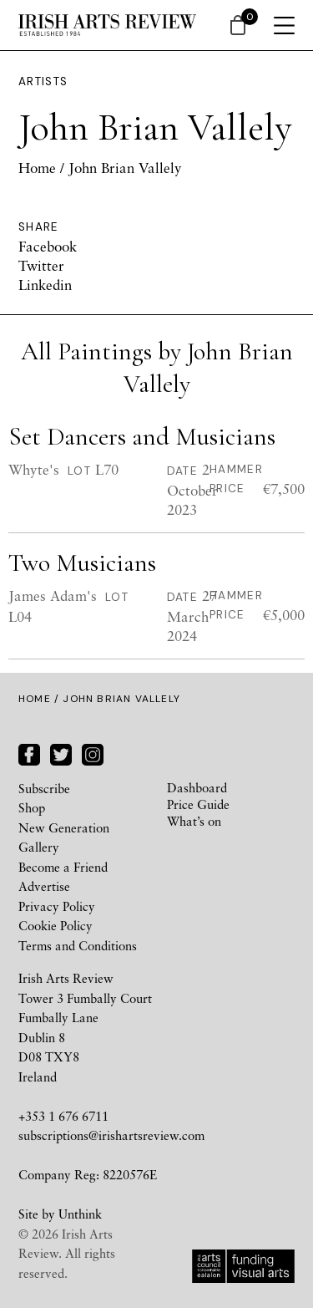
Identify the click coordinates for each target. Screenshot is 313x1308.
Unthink (80, 1213)
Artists (43, 81)
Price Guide (198, 804)
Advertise (44, 885)
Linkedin (45, 284)
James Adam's (52, 595)
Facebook (47, 246)
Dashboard (197, 787)
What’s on (194, 820)
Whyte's (33, 469)
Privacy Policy (56, 906)
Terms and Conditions (77, 945)
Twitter (41, 265)
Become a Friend (63, 866)
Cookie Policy (55, 925)
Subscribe (44, 788)
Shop (31, 807)
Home (37, 167)
